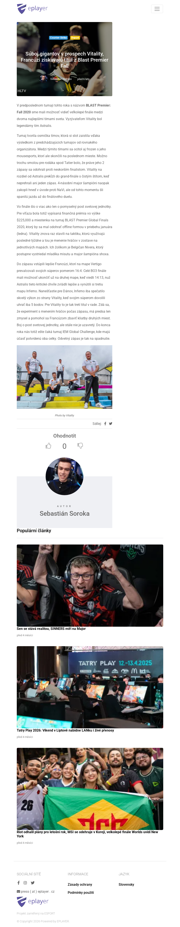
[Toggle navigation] (157, 9)
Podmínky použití (81, 893)
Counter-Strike (58, 37)
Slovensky (126, 885)
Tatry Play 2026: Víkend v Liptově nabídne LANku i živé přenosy (65, 730)
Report (75, 37)
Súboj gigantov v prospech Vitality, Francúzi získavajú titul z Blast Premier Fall (64, 60)
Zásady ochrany (80, 885)
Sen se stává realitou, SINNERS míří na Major (51, 629)
